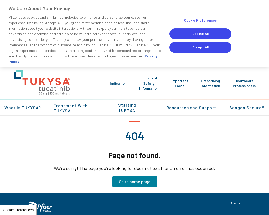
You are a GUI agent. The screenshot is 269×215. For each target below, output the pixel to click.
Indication (118, 83)
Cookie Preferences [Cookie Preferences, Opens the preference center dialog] (200, 20)
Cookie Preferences (18, 210)
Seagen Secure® (246, 107)
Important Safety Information (149, 83)
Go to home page (135, 181)
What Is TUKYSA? (22, 107)
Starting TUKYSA (127, 107)
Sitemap (236, 203)
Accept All (200, 47)
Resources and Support (191, 107)
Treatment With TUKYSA (71, 108)
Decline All (200, 34)
